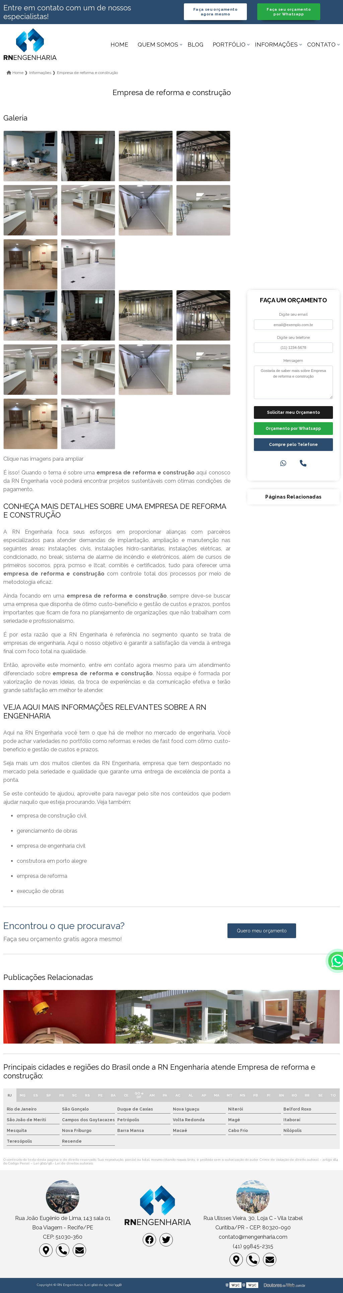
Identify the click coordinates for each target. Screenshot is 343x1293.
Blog (195, 44)
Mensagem (293, 360)
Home (119, 44)
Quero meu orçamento (262, 930)
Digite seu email (293, 314)
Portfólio (229, 44)
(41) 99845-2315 (253, 1246)
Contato (321, 44)
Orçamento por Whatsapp (293, 428)
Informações (276, 44)
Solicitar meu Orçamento (293, 412)
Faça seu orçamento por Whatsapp (289, 11)
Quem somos (158, 44)
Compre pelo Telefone (293, 444)
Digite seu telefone (293, 337)
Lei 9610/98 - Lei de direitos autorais (63, 1163)
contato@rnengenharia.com (253, 1237)
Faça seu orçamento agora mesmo (215, 11)
